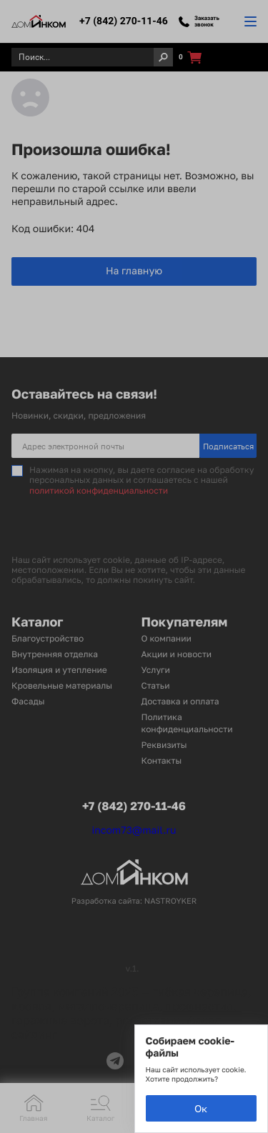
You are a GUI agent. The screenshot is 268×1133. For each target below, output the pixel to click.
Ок (200, 1108)
